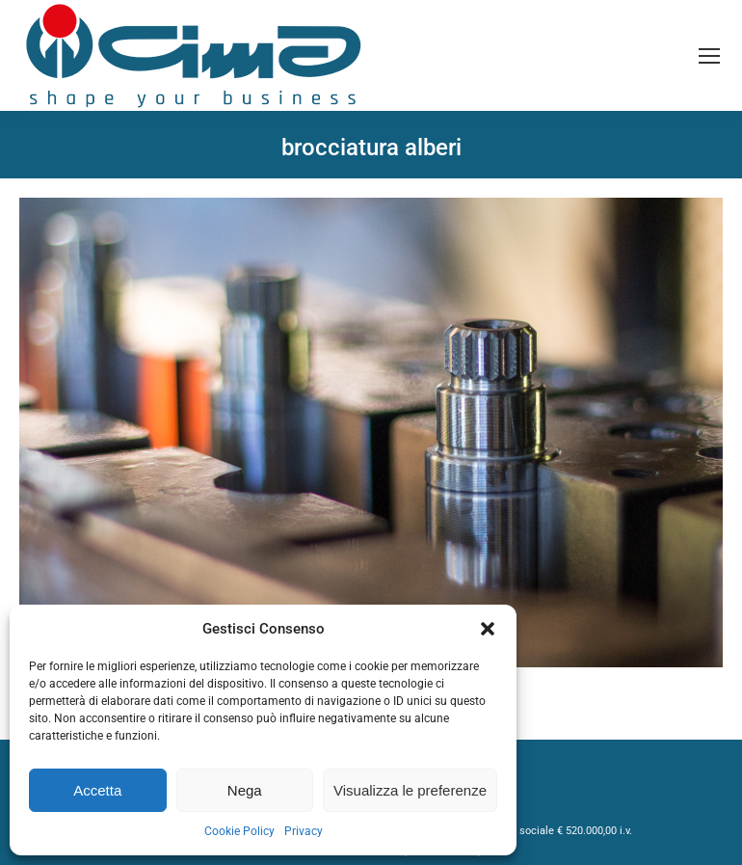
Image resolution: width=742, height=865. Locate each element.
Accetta (97, 790)
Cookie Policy (239, 831)
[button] (487, 628)
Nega (244, 790)
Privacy (303, 831)
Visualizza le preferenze (410, 790)
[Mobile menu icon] (709, 55)
